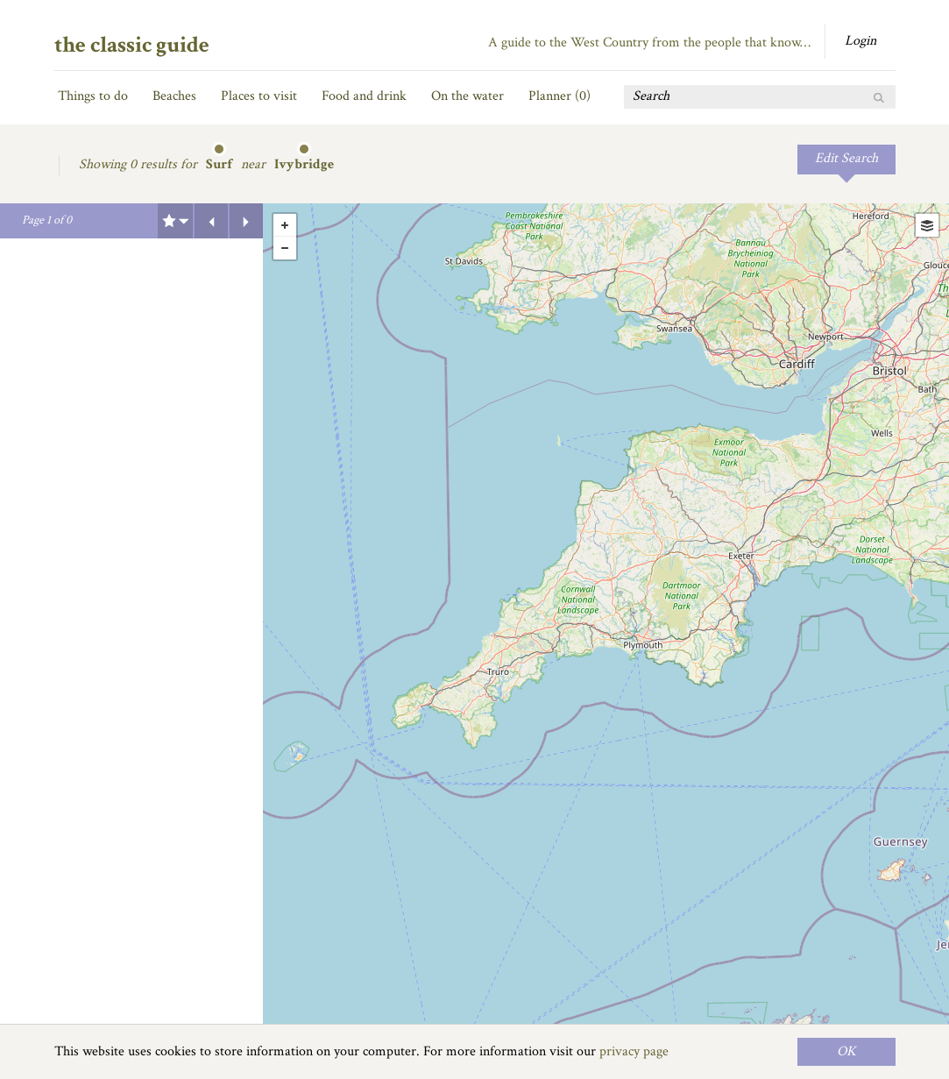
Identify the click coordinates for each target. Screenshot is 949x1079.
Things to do (93, 96)
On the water (467, 96)
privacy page (634, 1051)
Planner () (559, 96)
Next (246, 220)
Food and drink (364, 96)
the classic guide (131, 45)
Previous (211, 220)
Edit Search (846, 158)
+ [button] (284, 225)
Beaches (174, 96)
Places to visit (259, 96)
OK (846, 1051)
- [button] (284, 248)
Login (860, 41)
